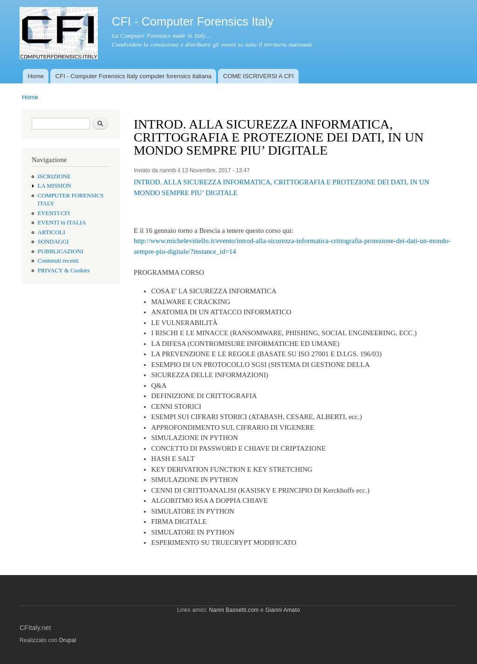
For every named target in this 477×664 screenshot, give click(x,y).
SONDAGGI (53, 241)
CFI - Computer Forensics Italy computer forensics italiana (133, 76)
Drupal (67, 640)
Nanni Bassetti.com (234, 610)
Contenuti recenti (58, 260)
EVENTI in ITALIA (62, 222)
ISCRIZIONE (54, 176)
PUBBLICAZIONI (60, 251)
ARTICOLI (51, 232)
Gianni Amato (282, 610)
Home (35, 76)
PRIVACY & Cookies (64, 270)
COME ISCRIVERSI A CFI (258, 76)
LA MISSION (54, 186)
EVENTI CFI (54, 213)
